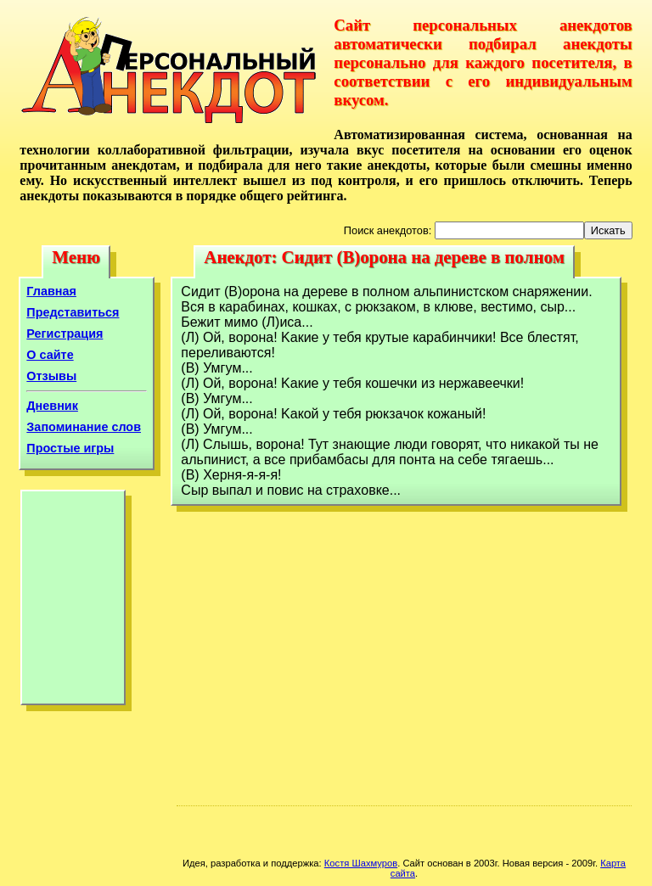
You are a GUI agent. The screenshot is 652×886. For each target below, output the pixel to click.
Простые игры (70, 448)
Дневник (52, 405)
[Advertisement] (73, 602)
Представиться (72, 312)
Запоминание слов (83, 427)
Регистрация (64, 333)
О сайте (49, 355)
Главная (51, 291)
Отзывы (51, 376)
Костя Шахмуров (360, 863)
